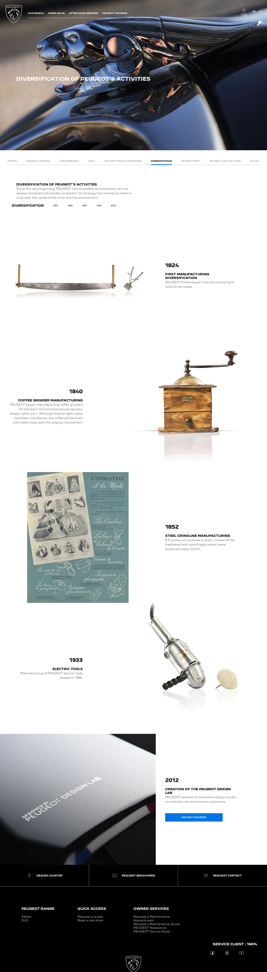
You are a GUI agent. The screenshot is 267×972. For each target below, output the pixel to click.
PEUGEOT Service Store (152, 931)
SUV (25, 920)
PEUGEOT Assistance (150, 928)
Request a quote (90, 916)
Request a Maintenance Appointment (152, 918)
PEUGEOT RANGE (38, 909)
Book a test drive (90, 920)
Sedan (27, 916)
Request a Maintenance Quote (157, 924)
